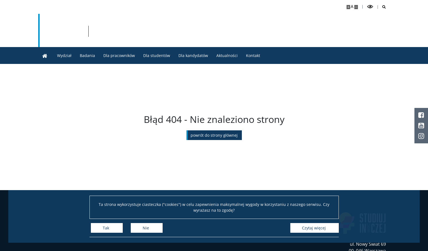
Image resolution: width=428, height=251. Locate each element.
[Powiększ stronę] (348, 7)
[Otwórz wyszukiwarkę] (382, 7)
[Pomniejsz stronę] (356, 7)
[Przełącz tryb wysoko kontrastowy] (370, 7)
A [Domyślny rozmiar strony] (352, 6)
